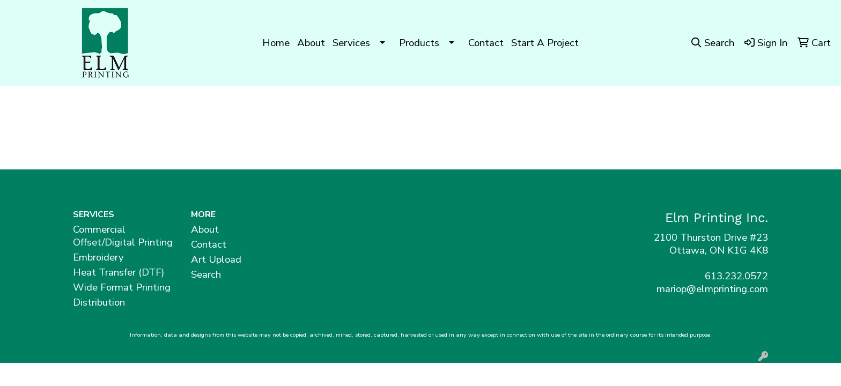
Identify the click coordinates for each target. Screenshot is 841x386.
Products (419, 43)
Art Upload (216, 259)
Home (276, 43)
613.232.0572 (736, 276)
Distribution (99, 302)
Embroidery (98, 257)
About (311, 43)
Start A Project (545, 43)
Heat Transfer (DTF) (118, 272)
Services (351, 43)
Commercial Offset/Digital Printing (123, 235)
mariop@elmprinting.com (712, 289)
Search (206, 274)
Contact (486, 43)
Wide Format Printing (122, 287)
